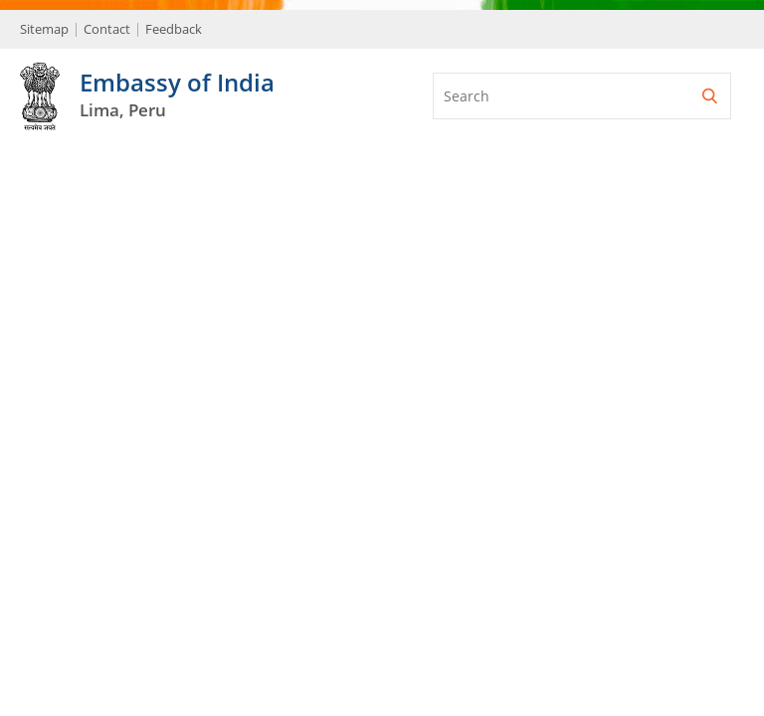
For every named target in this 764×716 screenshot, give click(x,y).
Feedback (173, 29)
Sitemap (44, 29)
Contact (107, 29)
